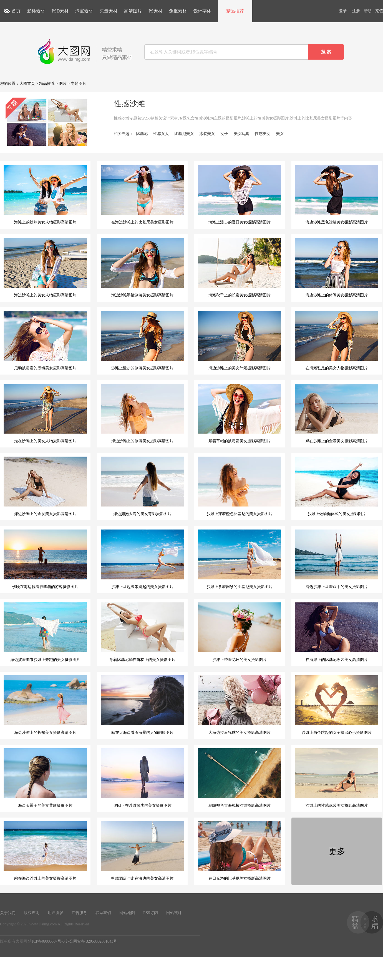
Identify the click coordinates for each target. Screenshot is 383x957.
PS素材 (155, 11)
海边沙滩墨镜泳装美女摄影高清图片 (142, 267)
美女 (280, 134)
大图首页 (27, 84)
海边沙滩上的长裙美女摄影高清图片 (45, 705)
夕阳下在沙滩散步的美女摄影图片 (142, 778)
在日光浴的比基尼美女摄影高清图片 (239, 850)
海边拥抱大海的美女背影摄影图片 (142, 486)
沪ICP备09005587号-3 (46, 941)
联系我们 (103, 913)
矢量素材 (108, 11)
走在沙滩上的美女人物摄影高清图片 (45, 413)
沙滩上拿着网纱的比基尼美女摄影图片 (239, 559)
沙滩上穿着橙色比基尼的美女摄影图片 (239, 486)
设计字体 (202, 11)
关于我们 (8, 913)
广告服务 (79, 913)
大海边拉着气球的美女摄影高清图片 (239, 705)
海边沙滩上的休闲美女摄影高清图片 (336, 267)
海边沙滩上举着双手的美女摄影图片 (336, 559)
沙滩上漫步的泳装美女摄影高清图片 (142, 340)
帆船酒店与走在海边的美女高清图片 (142, 850)
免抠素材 (178, 11)
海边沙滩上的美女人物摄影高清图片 (45, 267)
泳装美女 (207, 134)
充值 (379, 11)
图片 (63, 84)
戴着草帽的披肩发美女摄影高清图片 (239, 413)
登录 (343, 11)
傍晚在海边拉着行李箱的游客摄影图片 (45, 559)
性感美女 (262, 134)
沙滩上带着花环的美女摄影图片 (239, 632)
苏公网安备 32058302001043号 (91, 941)
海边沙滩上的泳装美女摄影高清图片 (142, 413)
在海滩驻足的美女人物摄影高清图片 (336, 340)
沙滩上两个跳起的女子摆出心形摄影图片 (336, 705)
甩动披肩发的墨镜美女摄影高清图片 (45, 340)
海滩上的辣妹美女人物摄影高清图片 (45, 194)
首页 (16, 11)
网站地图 (127, 913)
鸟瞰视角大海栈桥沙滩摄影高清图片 (239, 778)
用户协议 (55, 913)
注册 (356, 11)
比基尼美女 (184, 134)
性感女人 (161, 134)
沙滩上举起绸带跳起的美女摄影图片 (142, 559)
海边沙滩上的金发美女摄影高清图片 (45, 486)
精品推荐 (235, 11)
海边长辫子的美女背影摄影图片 (45, 778)
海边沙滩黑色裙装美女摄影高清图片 (336, 194)
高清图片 (133, 11)
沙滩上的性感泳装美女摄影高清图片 (336, 778)
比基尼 (142, 134)
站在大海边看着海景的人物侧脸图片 (142, 705)
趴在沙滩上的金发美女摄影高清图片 (336, 413)
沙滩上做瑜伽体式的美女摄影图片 (336, 486)
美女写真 (241, 134)
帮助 (368, 11)
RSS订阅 (150, 913)
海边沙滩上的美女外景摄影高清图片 (239, 340)
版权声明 (31, 913)
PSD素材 (60, 11)
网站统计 (174, 913)
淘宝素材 (84, 11)
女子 (224, 134)
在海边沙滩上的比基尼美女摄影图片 (142, 194)
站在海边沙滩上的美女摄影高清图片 (45, 850)
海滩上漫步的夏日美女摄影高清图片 (239, 194)
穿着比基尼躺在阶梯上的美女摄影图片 (142, 632)
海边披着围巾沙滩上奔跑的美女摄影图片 (45, 632)
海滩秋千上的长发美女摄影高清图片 (239, 267)
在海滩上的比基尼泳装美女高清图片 (336, 632)
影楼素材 (36, 11)
